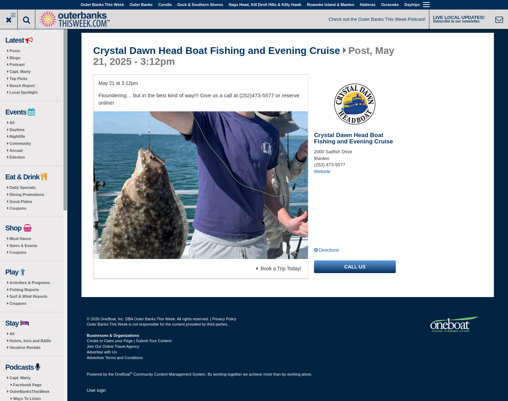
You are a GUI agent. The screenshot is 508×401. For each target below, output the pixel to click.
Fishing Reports (24, 290)
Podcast (17, 64)
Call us (354, 267)
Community (20, 143)
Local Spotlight (23, 92)
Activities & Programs (30, 282)
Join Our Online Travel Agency (113, 346)
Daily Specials (23, 187)
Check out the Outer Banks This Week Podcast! (377, 19)
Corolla (165, 4)
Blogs (15, 58)
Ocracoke (390, 4)
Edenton (17, 157)
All (12, 123)
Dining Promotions (27, 194)
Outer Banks (140, 4)
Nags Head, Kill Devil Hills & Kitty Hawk (265, 4)
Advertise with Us (102, 352)
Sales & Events (23, 245)
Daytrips (412, 4)
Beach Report (22, 86)
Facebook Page (27, 385)
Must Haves (20, 238)
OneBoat (124, 374)
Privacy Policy (224, 319)
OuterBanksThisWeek (30, 391)
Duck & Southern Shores (200, 4)
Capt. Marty (20, 71)
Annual (16, 150)
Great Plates (21, 201)
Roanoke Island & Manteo (330, 4)
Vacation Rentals (25, 347)
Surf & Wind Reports (28, 296)
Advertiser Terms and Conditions (115, 358)
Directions (329, 250)
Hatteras (367, 4)
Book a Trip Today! (278, 268)
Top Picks (19, 78)
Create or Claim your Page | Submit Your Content (129, 341)
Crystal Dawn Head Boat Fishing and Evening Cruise (216, 50)
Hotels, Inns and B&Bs (30, 341)
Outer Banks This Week (102, 4)
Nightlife (17, 136)
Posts (15, 51)
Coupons (18, 208)
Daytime (17, 130)
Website (322, 171)
